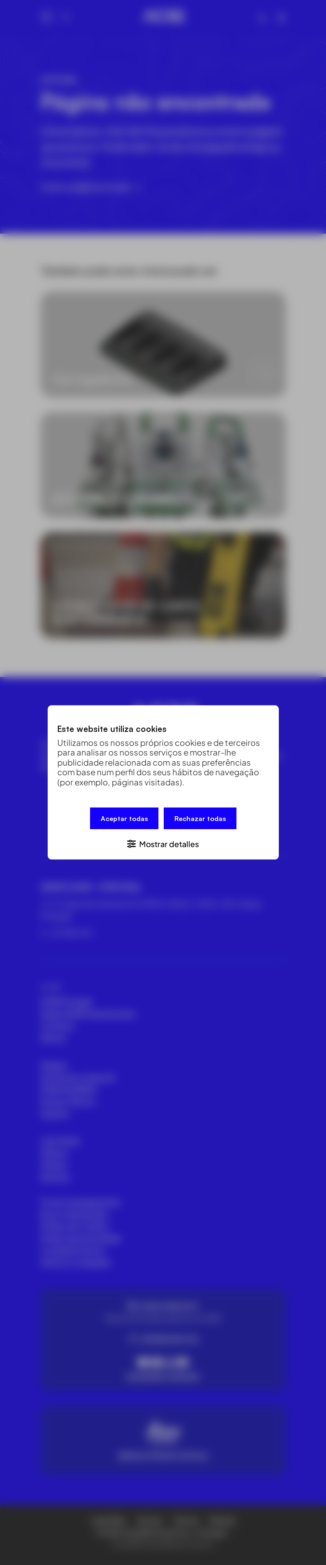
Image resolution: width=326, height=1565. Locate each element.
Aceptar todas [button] (124, 818)
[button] (163, 843)
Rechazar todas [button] (200, 818)
